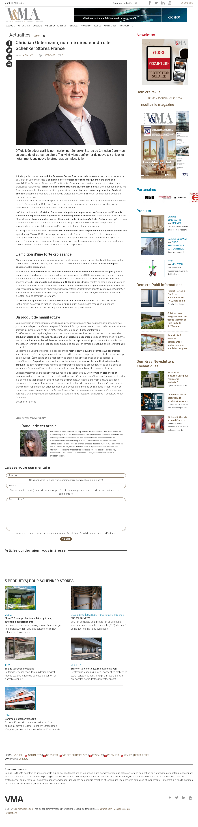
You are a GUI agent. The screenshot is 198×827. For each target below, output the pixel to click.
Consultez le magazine (171, 104)
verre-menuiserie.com (23, 809)
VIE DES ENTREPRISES (71, 755)
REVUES (122, 755)
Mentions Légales (122, 809)
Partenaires (146, 190)
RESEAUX (93, 755)
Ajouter (66, 538)
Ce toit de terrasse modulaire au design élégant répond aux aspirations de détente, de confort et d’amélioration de (30, 676)
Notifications (11, 813)
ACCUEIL (17, 755)
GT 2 (170, 261)
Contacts (23, 758)
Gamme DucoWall (177, 239)
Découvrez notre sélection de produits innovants (178, 398)
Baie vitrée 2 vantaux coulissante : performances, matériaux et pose (177, 342)
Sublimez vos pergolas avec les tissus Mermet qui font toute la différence (177, 320)
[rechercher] (136, 2)
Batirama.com (105, 809)
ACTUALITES (33, 755)
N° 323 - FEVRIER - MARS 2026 (165, 98)
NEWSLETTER (135, 755)
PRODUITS (107, 755)
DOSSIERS (50, 755)
